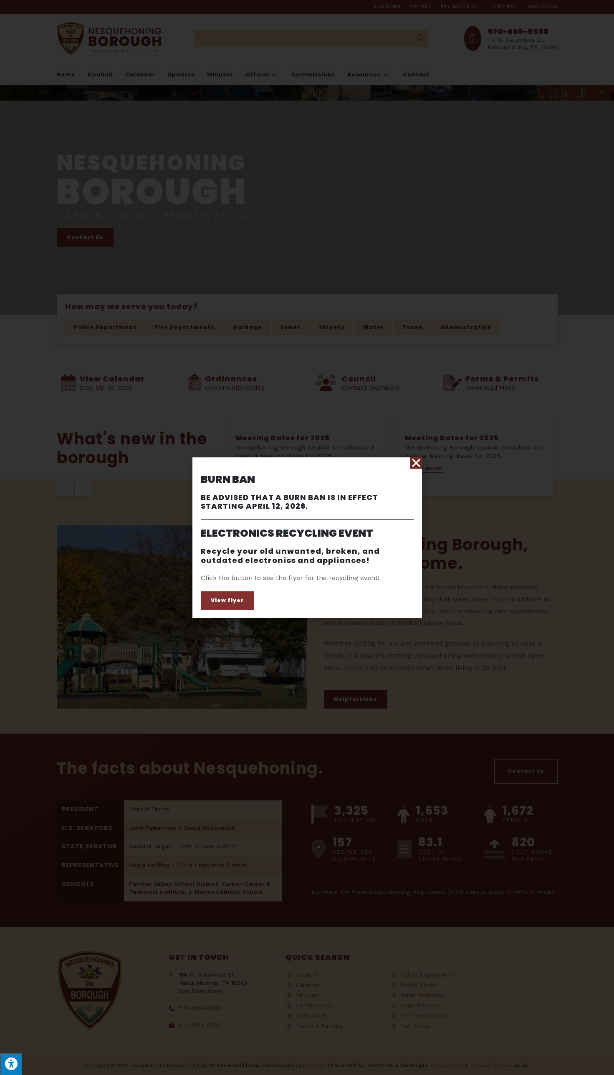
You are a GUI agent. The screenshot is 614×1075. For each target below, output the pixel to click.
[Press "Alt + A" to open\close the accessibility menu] (11, 1064)
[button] (227, 600)
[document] (307, 537)
